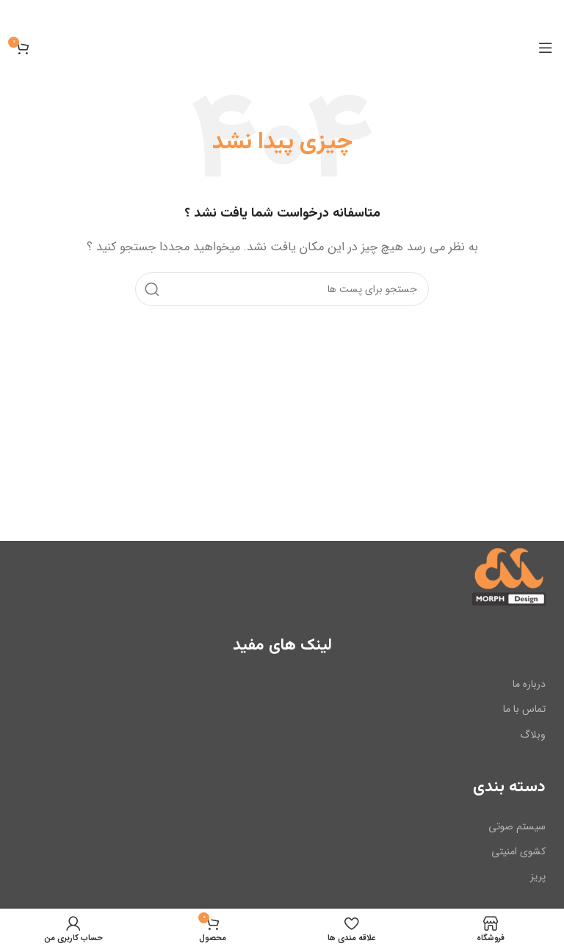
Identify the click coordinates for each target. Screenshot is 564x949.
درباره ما (529, 684)
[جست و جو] (282, 288)
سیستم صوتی (517, 826)
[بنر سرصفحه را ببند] (18, 14)
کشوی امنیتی (518, 851)
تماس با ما (524, 709)
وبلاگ (533, 734)
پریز (538, 876)
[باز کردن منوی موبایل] (545, 47)
